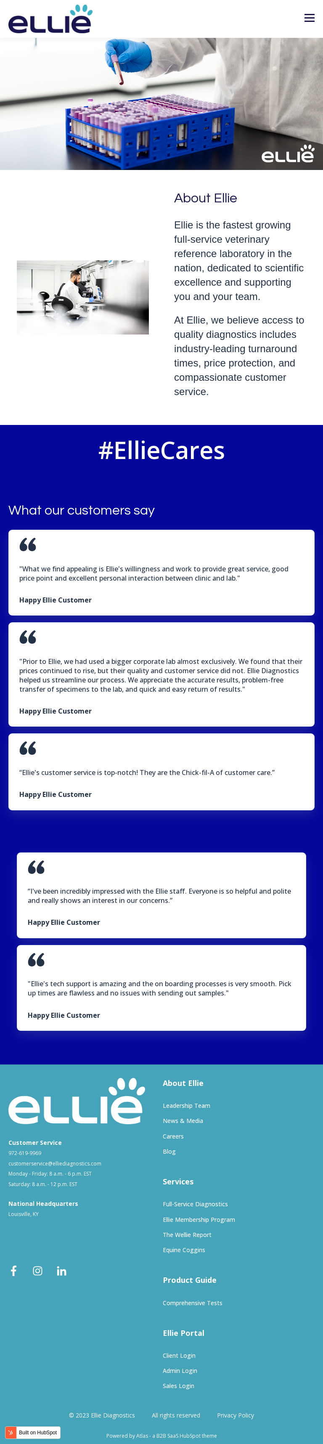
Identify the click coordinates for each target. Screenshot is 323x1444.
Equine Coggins (184, 1249)
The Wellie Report (187, 1234)
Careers (173, 1136)
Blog (169, 1151)
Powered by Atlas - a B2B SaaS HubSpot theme (161, 1435)
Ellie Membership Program (199, 1219)
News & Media (183, 1120)
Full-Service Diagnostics (195, 1204)
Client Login (179, 1355)
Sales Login (178, 1385)
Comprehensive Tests (192, 1302)
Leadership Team (186, 1105)
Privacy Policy (235, 1415)
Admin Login (180, 1370)
